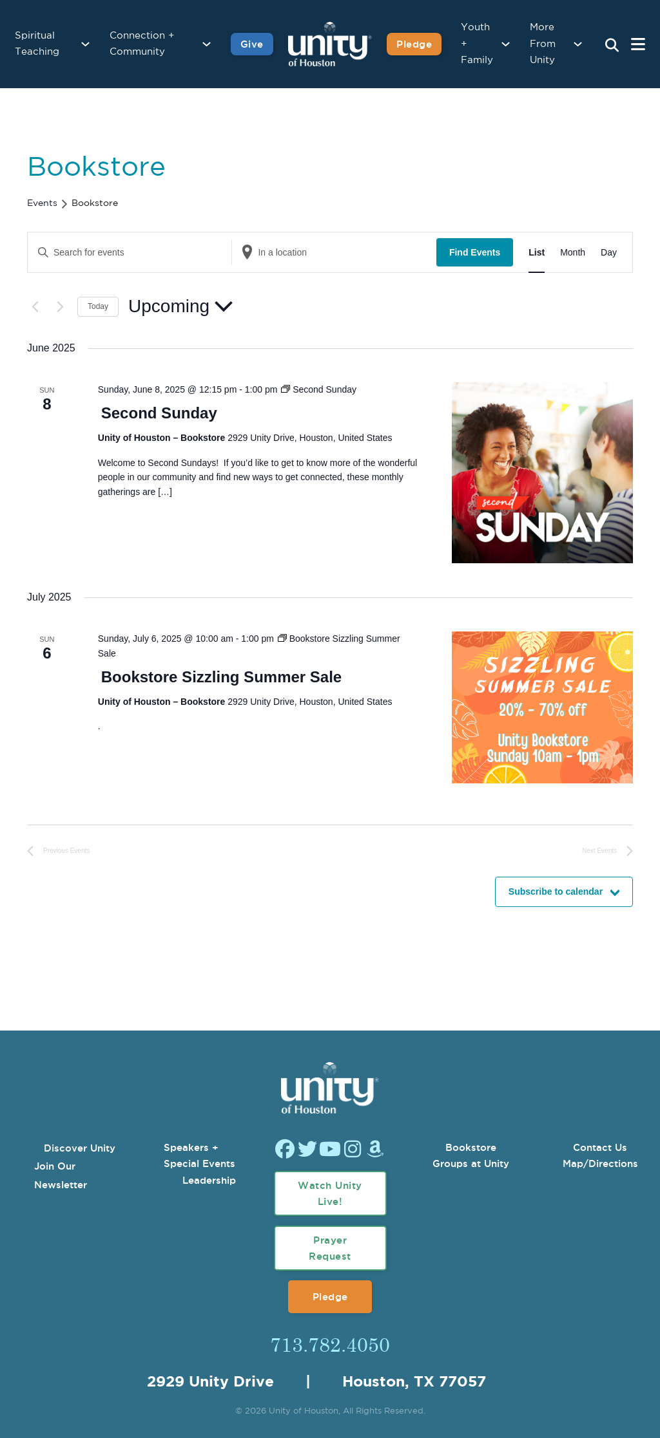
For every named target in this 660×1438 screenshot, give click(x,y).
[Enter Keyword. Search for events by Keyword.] (129, 252)
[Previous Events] (35, 306)
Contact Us (600, 1147)
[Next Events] (60, 306)
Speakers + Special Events (199, 1156)
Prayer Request (330, 1248)
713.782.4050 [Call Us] (330, 1344)
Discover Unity (79, 1148)
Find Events (474, 252)
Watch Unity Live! (330, 1194)
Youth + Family (477, 43)
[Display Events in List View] (537, 252)
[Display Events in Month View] (572, 252)
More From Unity (543, 43)
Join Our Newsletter (60, 1175)
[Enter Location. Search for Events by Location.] (334, 252)
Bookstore (470, 1147)
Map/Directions (600, 1163)
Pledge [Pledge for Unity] (414, 44)
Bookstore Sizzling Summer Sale (221, 677)
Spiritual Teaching (37, 44)
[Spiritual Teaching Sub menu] (85, 44)
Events (42, 203)
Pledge (330, 1296)
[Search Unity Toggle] (611, 45)
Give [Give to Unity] (252, 44)
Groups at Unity (470, 1163)
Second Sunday (159, 413)
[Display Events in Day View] (609, 252)
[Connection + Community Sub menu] (206, 44)
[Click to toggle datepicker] (180, 306)
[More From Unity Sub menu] (578, 44)
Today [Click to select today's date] (98, 306)
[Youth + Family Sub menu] (505, 44)
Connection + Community (142, 44)
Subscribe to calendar (556, 891)
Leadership (209, 1180)
